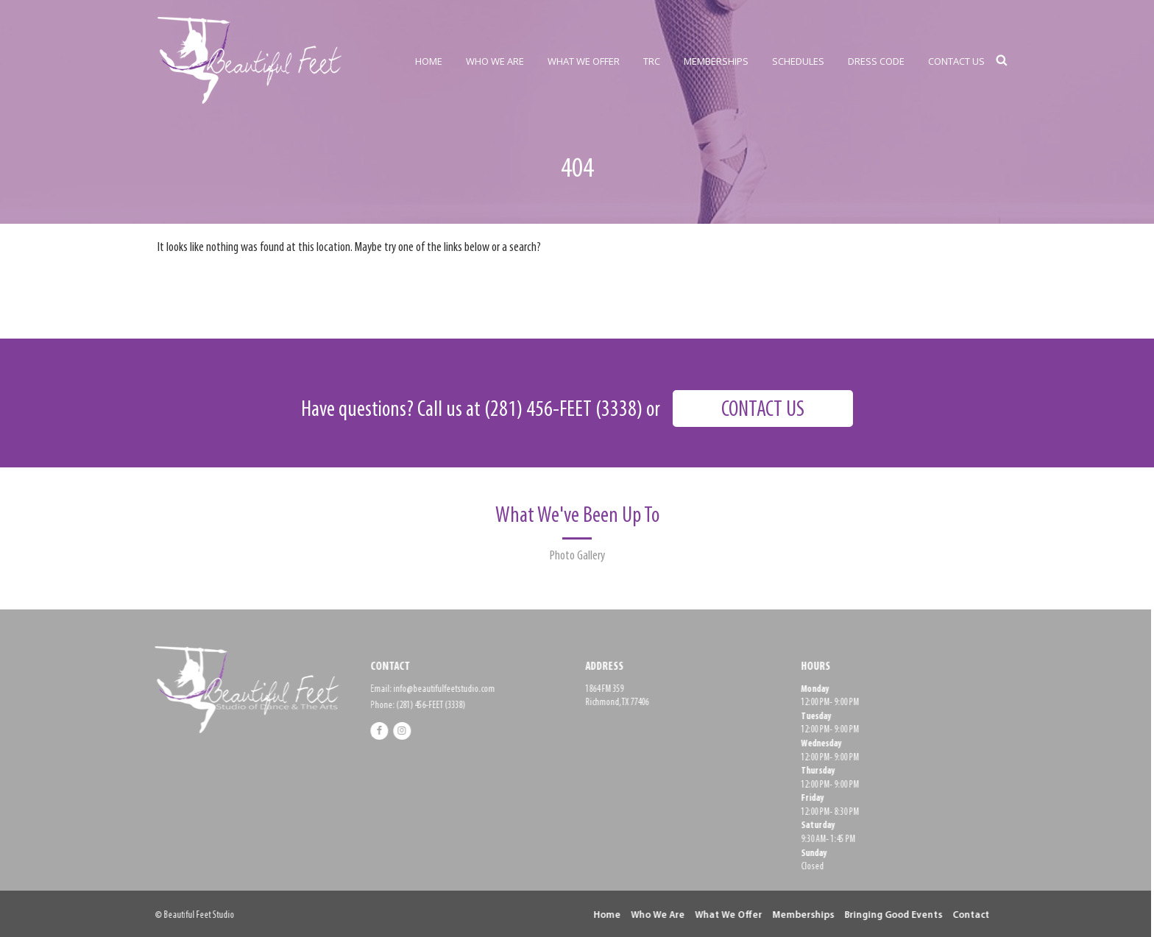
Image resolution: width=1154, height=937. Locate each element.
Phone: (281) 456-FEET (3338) (413, 705)
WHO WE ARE (495, 61)
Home (603, 915)
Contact (967, 915)
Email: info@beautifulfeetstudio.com (428, 689)
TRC (651, 61)
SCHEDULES (798, 61)
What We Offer (724, 915)
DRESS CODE (876, 61)
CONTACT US (956, 61)
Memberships (799, 915)
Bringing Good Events (889, 915)
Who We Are (654, 915)
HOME (428, 61)
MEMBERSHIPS (716, 61)
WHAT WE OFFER (584, 61)
